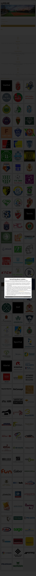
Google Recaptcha (21, 291)
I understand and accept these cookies (18, 296)
